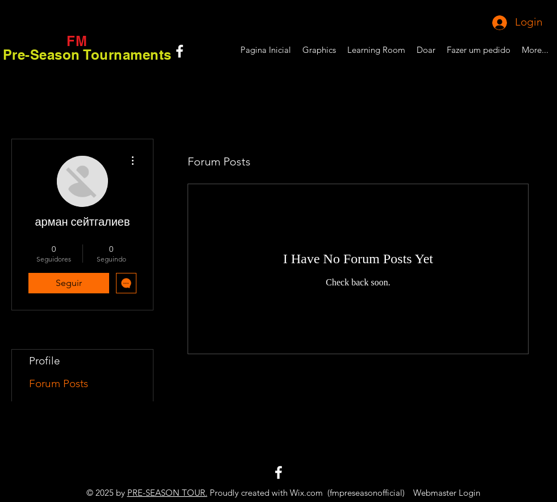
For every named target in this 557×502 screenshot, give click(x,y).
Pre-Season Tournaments (87, 55)
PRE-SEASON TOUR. (167, 492)
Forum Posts (58, 383)
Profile (44, 360)
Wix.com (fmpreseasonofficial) (347, 492)
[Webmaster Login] (446, 492)
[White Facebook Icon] (179, 51)
